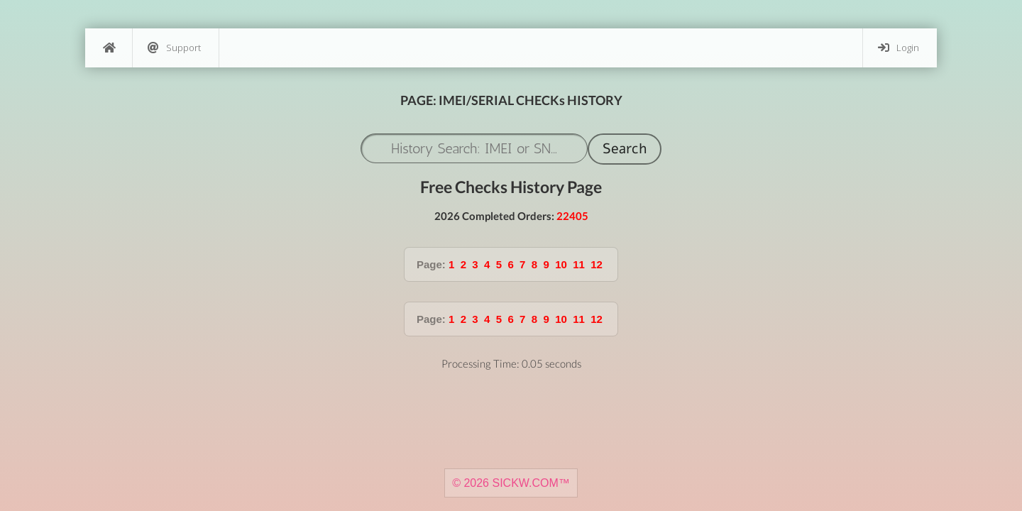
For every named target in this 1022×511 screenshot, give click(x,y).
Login (898, 48)
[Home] (108, 48)
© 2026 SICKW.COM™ (511, 483)
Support (174, 48)
